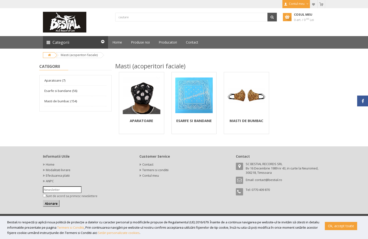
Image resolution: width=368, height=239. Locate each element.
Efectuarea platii (58, 175)
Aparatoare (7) (54, 80)
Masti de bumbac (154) (60, 101)
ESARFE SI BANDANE (194, 120)
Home (50, 164)
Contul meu (150, 175)
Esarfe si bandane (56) (60, 91)
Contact (147, 164)
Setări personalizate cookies (119, 233)
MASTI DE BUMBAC (246, 120)
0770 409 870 (261, 189)
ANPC (50, 181)
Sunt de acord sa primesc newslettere (71, 196)
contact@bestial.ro (268, 180)
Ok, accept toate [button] (341, 226)
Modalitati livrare (58, 170)
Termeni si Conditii (70, 227)
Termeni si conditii (155, 170)
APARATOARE (141, 120)
